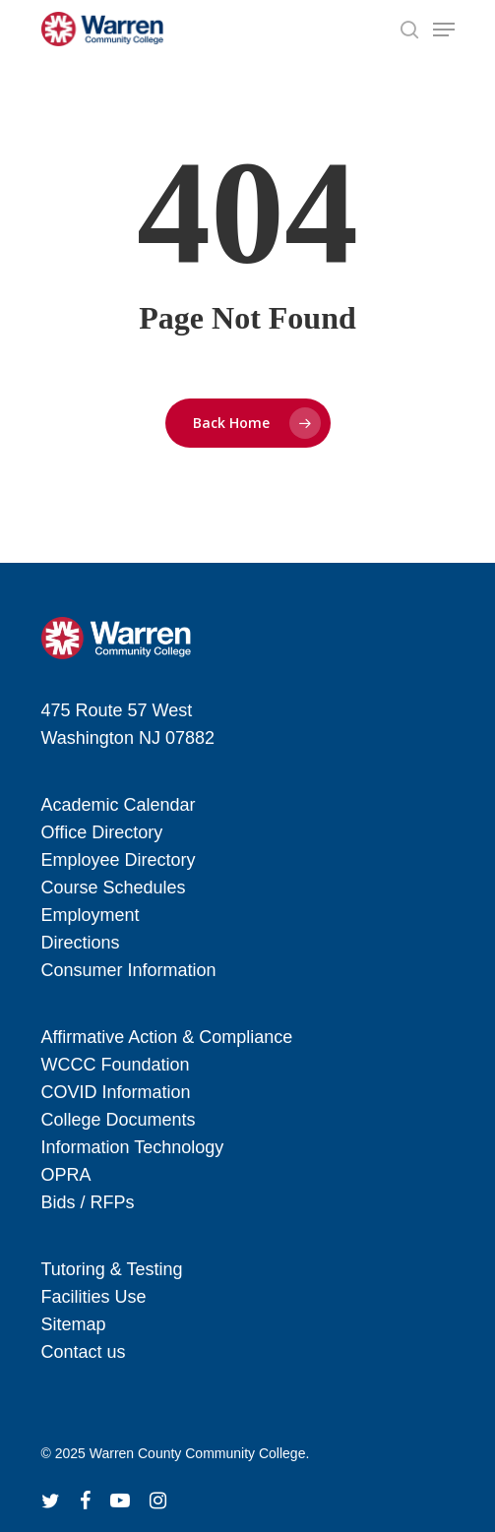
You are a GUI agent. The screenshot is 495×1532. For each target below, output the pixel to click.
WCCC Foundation (115, 1064)
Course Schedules (113, 887)
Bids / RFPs (88, 1202)
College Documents (118, 1120)
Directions (80, 942)
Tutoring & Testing (112, 1269)
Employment (90, 915)
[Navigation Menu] (444, 29)
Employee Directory (118, 860)
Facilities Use (94, 1297)
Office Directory (102, 832)
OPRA (66, 1175)
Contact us (83, 1352)
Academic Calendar (118, 805)
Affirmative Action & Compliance (167, 1037)
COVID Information (116, 1092)
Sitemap (73, 1324)
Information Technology (132, 1147)
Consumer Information (129, 970)
